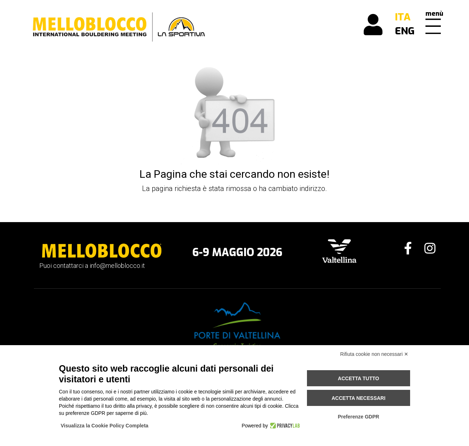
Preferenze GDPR (358, 417)
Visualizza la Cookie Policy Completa (104, 425)
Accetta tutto (358, 378)
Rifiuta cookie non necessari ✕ (374, 354)
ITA (402, 17)
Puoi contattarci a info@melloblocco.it (92, 265)
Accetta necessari (358, 398)
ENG (405, 31)
